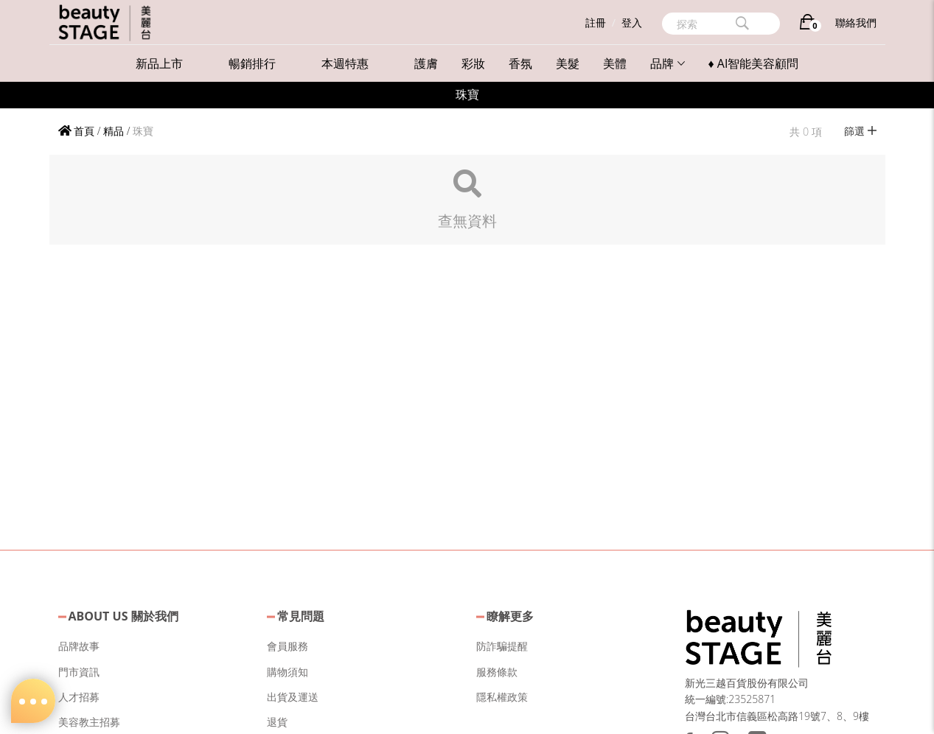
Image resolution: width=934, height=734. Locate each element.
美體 (615, 63)
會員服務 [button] (287, 646)
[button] (758, 636)
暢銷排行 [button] (252, 63)
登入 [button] (631, 22)
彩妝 (473, 63)
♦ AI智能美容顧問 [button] (753, 63)
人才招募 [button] (79, 697)
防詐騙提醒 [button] (502, 646)
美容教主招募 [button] (89, 722)
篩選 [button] (860, 131)
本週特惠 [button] (345, 63)
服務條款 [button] (496, 672)
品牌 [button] (667, 63)
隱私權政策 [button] (502, 697)
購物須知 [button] (287, 672)
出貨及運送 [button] (292, 697)
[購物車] (807, 25)
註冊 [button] (595, 22)
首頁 (76, 131)
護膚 (426, 63)
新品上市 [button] (159, 63)
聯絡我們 (856, 22)
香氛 (520, 63)
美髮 (567, 63)
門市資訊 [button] (79, 672)
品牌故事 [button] (79, 646)
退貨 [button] (277, 722)
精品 (113, 131)
